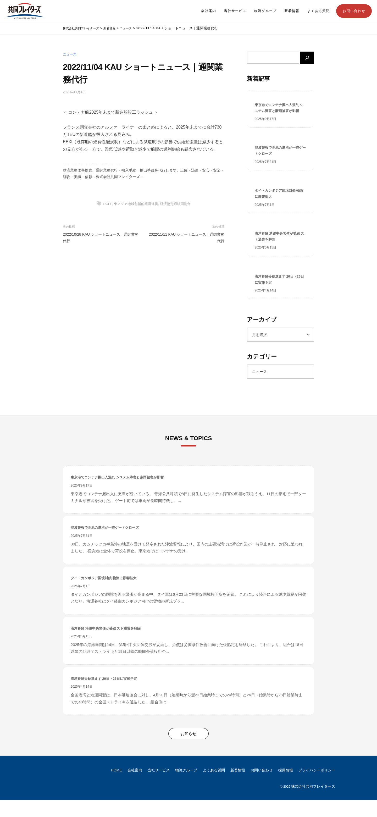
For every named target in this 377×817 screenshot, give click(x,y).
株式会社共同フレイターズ (313, 803)
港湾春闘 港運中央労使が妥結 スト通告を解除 (279, 250)
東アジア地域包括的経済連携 (136, 204)
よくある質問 (318, 11)
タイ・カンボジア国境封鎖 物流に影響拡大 (278, 205)
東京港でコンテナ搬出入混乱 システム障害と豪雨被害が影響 (280, 112)
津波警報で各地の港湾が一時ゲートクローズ (280, 160)
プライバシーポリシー (316, 787)
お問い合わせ (354, 11)
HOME (116, 787)
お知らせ (188, 750)
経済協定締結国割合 (175, 204)
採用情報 (285, 787)
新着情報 (291, 11)
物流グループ (265, 11)
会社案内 (208, 11)
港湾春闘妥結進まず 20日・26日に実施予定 (279, 294)
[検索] (307, 58)
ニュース (69, 54)
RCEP (107, 204)
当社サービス (235, 11)
